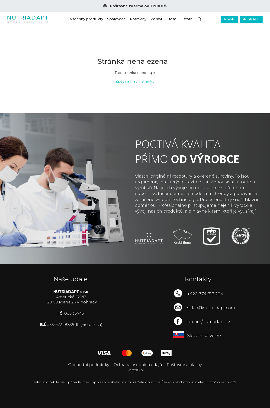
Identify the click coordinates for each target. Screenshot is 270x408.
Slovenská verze (204, 335)
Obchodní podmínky (88, 365)
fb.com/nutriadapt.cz (208, 321)
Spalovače (116, 19)
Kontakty (135, 370)
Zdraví (156, 19)
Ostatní (187, 19)
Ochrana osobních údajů (138, 365)
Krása (171, 19)
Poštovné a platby (184, 365)
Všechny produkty (86, 19)
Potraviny (138, 19)
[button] (199, 19)
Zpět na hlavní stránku (135, 81)
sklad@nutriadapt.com (211, 307)
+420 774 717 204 (205, 293)
